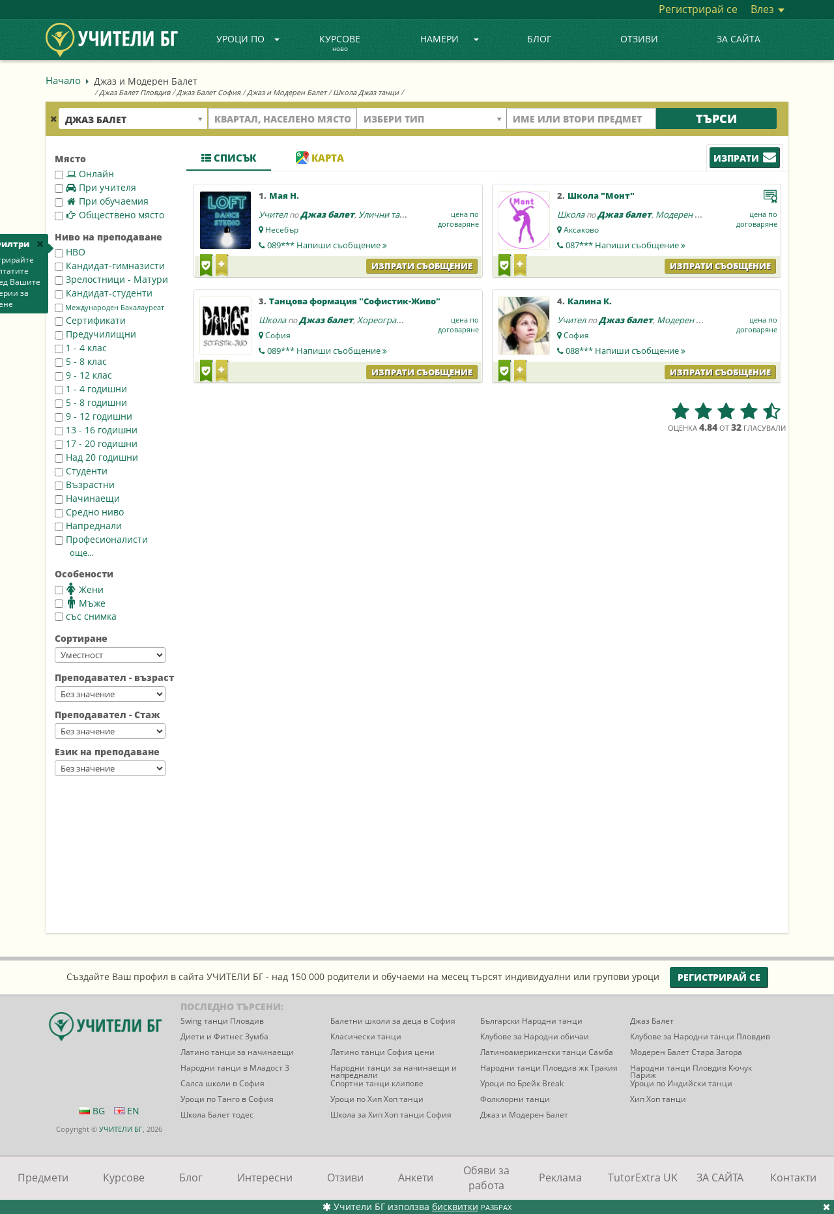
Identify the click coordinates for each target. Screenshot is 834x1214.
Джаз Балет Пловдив (134, 92)
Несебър (281, 229)
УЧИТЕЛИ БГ (121, 1129)
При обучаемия (102, 201)
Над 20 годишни (96, 457)
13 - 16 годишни (96, 430)
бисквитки (455, 1206)
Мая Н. (284, 195)
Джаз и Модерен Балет (286, 92)
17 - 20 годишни (96, 443)
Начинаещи (87, 498)
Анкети (415, 1177)
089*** (327, 245)
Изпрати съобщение (421, 266)
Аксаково (581, 229)
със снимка (86, 616)
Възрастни (85, 484)
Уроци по (248, 39)
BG (92, 1111)
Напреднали (88, 525)
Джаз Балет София (208, 92)
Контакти (793, 1177)
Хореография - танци (399, 320)
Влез (767, 9)
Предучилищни (95, 334)
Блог (539, 39)
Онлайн (84, 173)
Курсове (340, 44)
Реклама (560, 1177)
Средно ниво (89, 512)
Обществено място (109, 215)
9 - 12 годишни (93, 416)
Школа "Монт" (601, 195)
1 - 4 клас (81, 347)
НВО (70, 252)
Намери (449, 39)
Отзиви (639, 39)
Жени (79, 589)
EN (126, 1111)
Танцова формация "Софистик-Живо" (354, 301)
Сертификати (90, 320)
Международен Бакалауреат (109, 307)
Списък (228, 157)
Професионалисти (101, 539)
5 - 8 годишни (91, 402)
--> (110, 655)
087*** (625, 245)
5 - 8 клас (81, 361)
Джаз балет (327, 214)
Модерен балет (686, 214)
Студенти (81, 471)
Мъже (80, 602)
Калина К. (590, 301)
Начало (63, 80)
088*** (625, 350)
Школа (570, 214)
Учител (273, 214)
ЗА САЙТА (738, 39)
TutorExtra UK (643, 1177)
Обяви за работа (486, 1177)
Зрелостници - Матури (111, 279)
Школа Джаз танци (366, 92)
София (278, 335)
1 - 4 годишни (91, 389)
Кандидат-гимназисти (110, 265)
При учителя (95, 187)
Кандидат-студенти (103, 293)
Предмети (43, 1177)
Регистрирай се (698, 9)
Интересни (265, 1177)
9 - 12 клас (83, 375)
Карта (320, 157)
